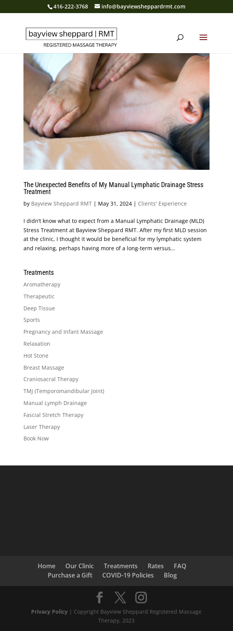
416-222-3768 (70, 6)
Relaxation (36, 343)
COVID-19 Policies (128, 575)
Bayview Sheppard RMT (61, 203)
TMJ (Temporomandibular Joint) (63, 391)
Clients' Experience (162, 203)
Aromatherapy (41, 284)
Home (46, 566)
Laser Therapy (41, 426)
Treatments (121, 566)
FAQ (180, 566)
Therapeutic (39, 296)
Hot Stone (35, 355)
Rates (156, 566)
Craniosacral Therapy (50, 379)
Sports (31, 319)
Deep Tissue (39, 308)
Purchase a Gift (70, 575)
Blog (170, 575)
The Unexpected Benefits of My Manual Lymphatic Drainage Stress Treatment (113, 188)
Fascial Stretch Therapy (53, 414)
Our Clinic (79, 566)
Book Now (36, 438)
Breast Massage (43, 367)
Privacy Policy (49, 611)
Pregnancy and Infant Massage (63, 331)
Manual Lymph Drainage (55, 403)
